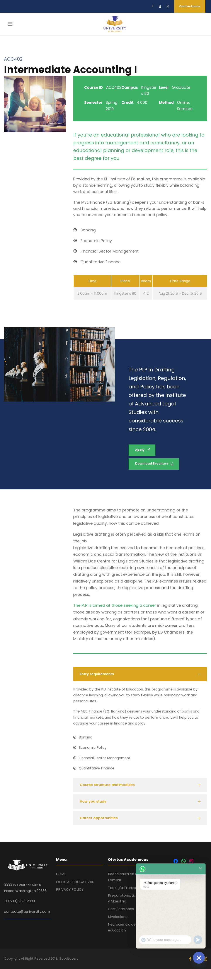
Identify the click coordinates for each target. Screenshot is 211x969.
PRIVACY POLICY (69, 888)
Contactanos (189, 6)
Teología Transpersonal (128, 886)
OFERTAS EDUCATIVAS (75, 881)
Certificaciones (121, 908)
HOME (61, 873)
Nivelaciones (118, 915)
